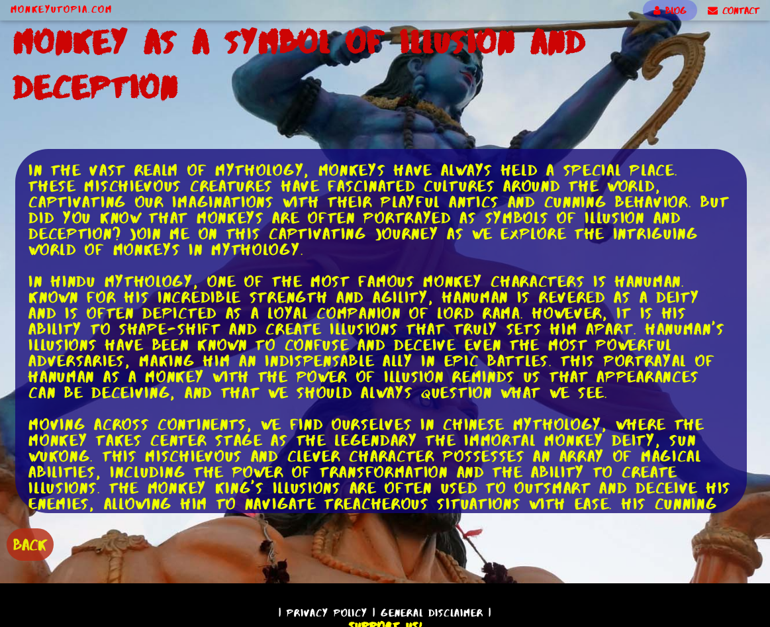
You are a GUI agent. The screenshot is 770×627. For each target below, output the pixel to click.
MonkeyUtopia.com (62, 9)
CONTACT (733, 11)
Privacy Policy (327, 612)
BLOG (670, 11)
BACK (30, 544)
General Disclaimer (432, 612)
